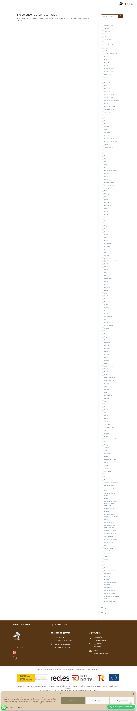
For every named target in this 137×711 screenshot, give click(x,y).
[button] (133, 694)
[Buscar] (120, 16)
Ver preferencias (122, 701)
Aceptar (72, 701)
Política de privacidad (19, 707)
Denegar (97, 701)
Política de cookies (8, 707)
